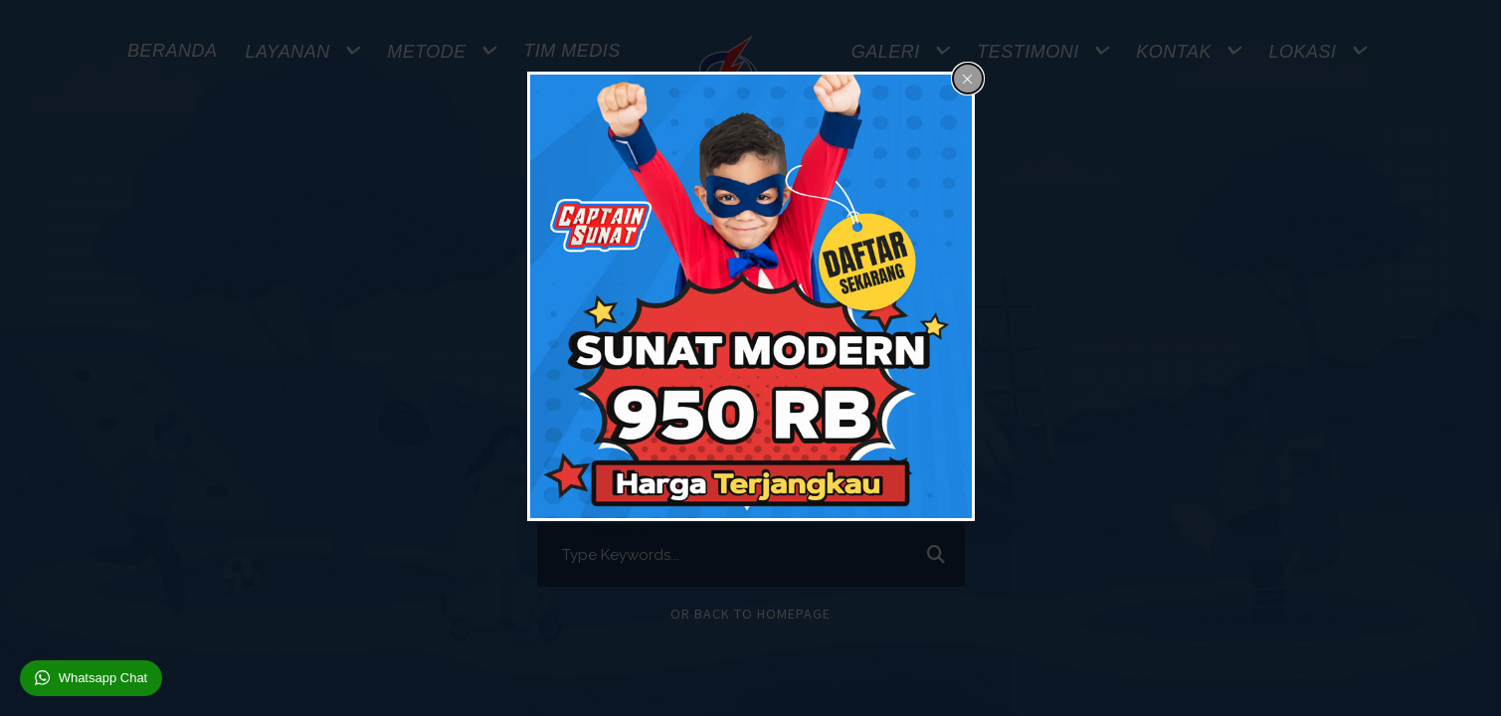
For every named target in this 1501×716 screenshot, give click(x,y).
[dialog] (751, 296)
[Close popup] (968, 78)
